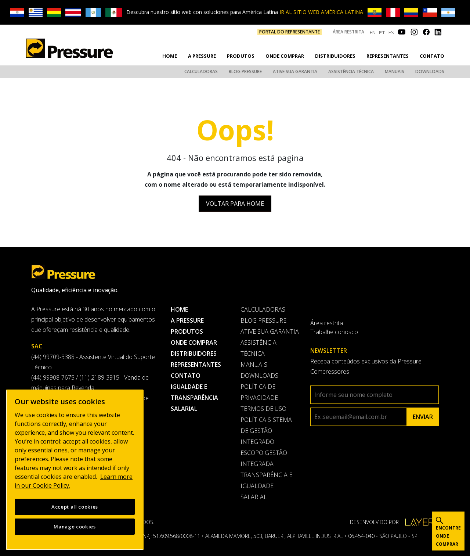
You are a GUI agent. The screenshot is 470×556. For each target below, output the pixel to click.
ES (391, 32)
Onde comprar (284, 56)
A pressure (202, 56)
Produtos (240, 56)
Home (169, 56)
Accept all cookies (74, 506)
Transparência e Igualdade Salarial (266, 486)
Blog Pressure (245, 71)
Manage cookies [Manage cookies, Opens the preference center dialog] (74, 526)
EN (373, 32)
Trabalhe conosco (334, 332)
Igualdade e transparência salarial (194, 398)
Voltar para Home (235, 204)
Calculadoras (201, 71)
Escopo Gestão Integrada (264, 458)
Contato (432, 56)
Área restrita (348, 32)
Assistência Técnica (351, 71)
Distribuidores (335, 56)
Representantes (387, 56)
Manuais (394, 71)
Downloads (429, 71)
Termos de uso (263, 409)
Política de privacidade (259, 392)
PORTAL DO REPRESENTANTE (289, 32)
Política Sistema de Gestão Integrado (266, 431)
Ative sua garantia (295, 71)
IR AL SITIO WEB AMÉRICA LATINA (321, 11)
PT (382, 32)
